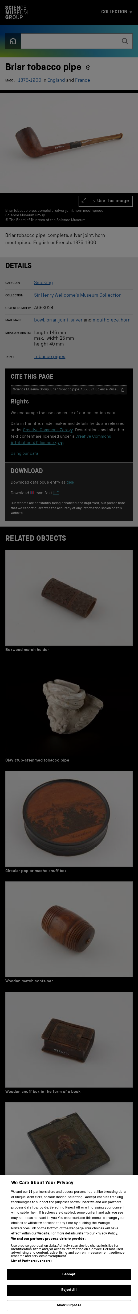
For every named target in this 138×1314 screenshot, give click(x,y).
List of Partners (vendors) (31, 1266)
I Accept (68, 1279)
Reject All (68, 1295)
